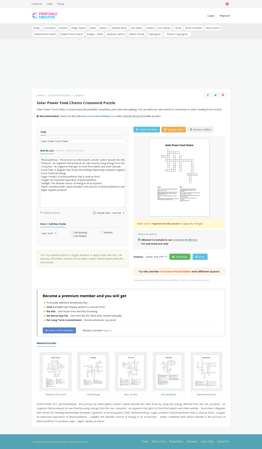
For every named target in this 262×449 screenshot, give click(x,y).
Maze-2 (103, 27)
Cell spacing (80, 232)
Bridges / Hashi (94, 33)
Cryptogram (153, 33)
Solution (108, 232)
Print (199, 256)
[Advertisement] (131, 63)
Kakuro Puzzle (136, 33)
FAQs (49, 3)
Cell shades (80, 235)
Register (225, 15)
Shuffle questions (50, 212)
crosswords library (185, 239)
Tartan (176, 27)
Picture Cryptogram (176, 33)
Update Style (173, 129)
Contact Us (37, 3)
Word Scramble (192, 27)
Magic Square (78, 27)
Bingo (36, 27)
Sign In (108, 330)
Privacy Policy (176, 441)
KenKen (63, 27)
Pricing (60, 3)
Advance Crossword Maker (93, 115)
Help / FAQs (207, 441)
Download (179, 256)
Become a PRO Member (59, 330)
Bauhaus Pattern (115, 33)
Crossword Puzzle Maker (175, 271)
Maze (92, 27)
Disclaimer (192, 441)
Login (211, 15)
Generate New (146, 129)
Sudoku (149, 27)
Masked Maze (118, 27)
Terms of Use (159, 441)
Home (145, 441)
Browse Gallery (200, 129)
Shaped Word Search (71, 33)
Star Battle (135, 27)
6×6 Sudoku (163, 27)
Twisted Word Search (44, 33)
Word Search (211, 27)
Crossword (49, 27)
